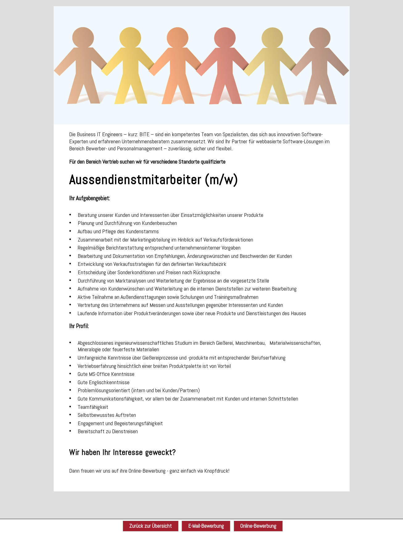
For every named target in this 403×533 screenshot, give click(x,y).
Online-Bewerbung (258, 526)
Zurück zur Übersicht (150, 526)
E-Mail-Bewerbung (206, 526)
